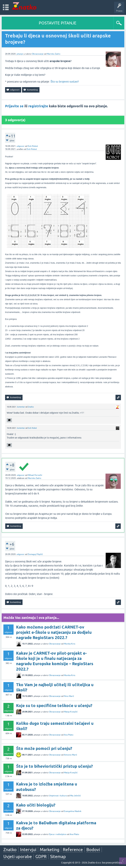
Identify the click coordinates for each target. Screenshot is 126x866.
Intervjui (28, 849)
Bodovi (93, 849)
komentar (21, 407)
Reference (73, 849)
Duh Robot (33, 146)
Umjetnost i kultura (58, 795)
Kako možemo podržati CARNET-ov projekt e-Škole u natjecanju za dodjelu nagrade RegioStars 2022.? (54, 632)
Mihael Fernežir (35, 475)
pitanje (20, 54)
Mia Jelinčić (75, 795)
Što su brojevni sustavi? (64, 81)
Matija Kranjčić (71, 712)
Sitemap (58, 856)
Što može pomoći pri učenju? (44, 748)
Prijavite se (14, 106)
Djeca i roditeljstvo (57, 834)
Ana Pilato (68, 735)
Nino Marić (69, 696)
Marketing (49, 849)
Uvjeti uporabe (17, 856)
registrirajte (38, 106)
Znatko (31, 407)
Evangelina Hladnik (72, 811)
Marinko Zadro (53, 54)
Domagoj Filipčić (35, 554)
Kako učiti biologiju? (35, 805)
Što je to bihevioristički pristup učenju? (54, 766)
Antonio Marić (70, 755)
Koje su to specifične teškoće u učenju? (54, 705)
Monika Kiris (69, 644)
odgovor (20, 146)
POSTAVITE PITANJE (57, 23)
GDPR (41, 856)
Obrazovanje (38, 54)
